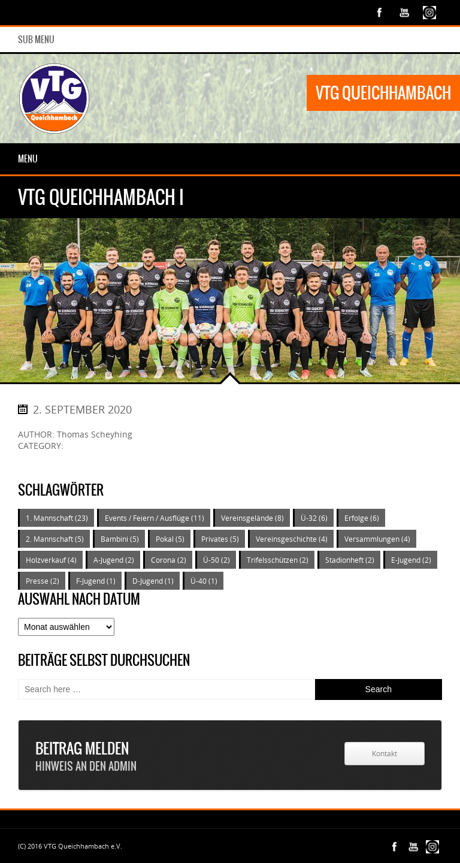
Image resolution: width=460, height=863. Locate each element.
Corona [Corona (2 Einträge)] (168, 560)
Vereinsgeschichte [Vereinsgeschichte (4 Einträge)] (292, 539)
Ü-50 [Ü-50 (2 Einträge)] (216, 560)
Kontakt (384, 754)
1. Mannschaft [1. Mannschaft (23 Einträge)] (57, 518)
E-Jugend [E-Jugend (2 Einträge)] (411, 560)
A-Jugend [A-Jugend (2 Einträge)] (113, 560)
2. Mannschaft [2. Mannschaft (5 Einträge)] (55, 539)
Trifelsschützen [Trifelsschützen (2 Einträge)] (277, 560)
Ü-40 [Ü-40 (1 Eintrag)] (203, 581)
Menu (28, 158)
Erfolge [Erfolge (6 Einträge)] (361, 518)
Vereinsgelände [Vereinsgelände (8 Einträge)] (252, 518)
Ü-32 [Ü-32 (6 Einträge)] (314, 518)
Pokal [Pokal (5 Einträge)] (170, 539)
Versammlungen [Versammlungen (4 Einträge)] (377, 539)
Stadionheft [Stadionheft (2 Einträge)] (349, 560)
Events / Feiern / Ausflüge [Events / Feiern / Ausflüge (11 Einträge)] (154, 518)
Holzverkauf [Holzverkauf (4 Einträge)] (51, 560)
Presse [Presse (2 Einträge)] (42, 581)
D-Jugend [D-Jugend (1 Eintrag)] (153, 581)
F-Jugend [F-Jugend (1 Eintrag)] (96, 581)
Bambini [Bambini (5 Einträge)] (120, 539)
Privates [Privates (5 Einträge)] (220, 539)
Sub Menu (36, 39)
